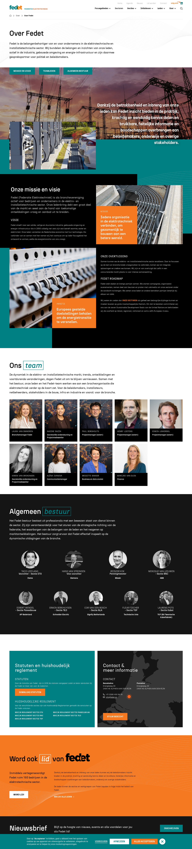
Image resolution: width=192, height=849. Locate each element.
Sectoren (119, 8)
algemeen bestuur (78, 71)
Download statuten (30, 692)
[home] (31, 7)
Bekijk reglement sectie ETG (29, 712)
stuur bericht (115, 716)
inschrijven (171, 828)
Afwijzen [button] (119, 841)
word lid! (18, 794)
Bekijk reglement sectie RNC (29, 715)
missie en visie (22, 71)
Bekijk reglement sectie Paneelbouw (71, 712)
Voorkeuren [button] (101, 841)
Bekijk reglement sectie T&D (67, 715)
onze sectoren (129, 300)
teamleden (49, 71)
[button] (162, 841)
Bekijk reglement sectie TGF (29, 719)
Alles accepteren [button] (144, 841)
